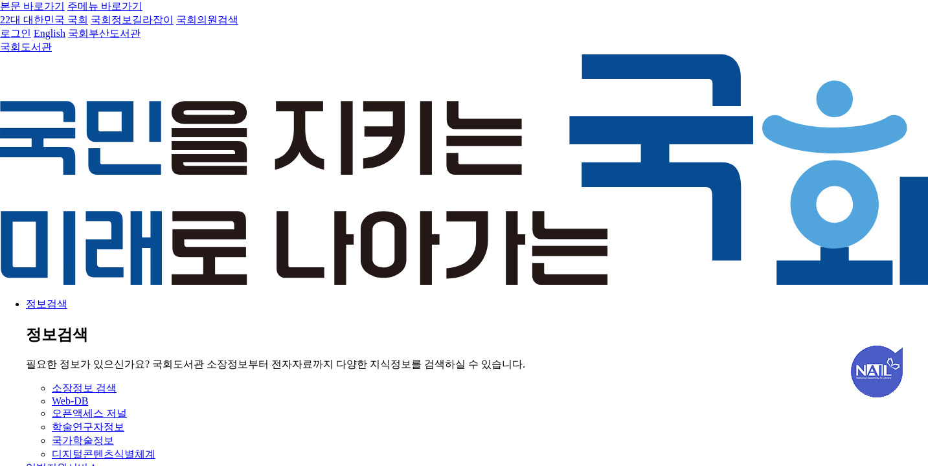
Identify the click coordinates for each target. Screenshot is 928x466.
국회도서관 (26, 46)
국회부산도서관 (104, 33)
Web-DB (70, 400)
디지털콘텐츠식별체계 (103, 454)
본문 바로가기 (32, 6)
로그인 (15, 33)
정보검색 (46, 303)
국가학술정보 (83, 440)
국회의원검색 (207, 19)
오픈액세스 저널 (89, 413)
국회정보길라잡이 (132, 19)
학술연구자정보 (88, 426)
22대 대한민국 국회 (44, 19)
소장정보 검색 (84, 388)
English (49, 33)
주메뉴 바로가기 (104, 6)
